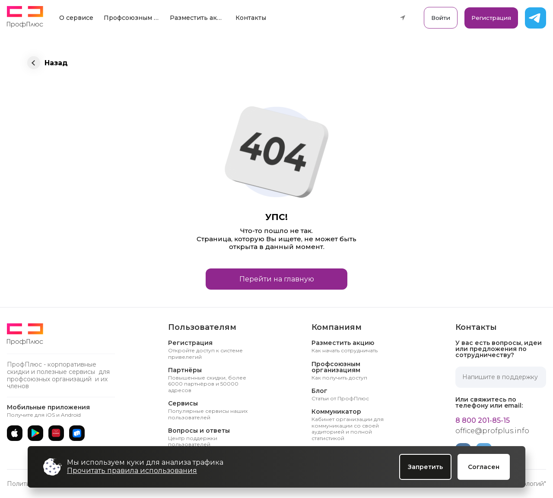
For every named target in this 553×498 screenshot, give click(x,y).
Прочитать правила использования (132, 470)
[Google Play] (35, 433)
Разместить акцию (200, 18)
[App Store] (14, 433)
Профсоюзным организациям (134, 18)
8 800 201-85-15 (482, 420)
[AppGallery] (56, 433)
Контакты (250, 18)
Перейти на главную (276, 279)
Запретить (425, 467)
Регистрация (491, 17)
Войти (440, 17)
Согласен (483, 467)
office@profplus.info (492, 431)
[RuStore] (77, 433)
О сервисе (76, 18)
